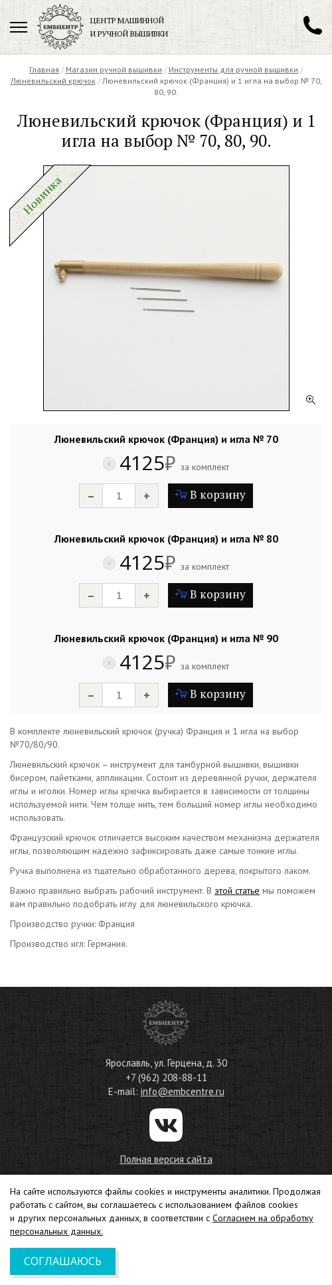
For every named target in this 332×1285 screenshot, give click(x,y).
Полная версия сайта (166, 1159)
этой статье (237, 891)
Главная (44, 69)
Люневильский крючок (53, 81)
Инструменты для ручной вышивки (233, 69)
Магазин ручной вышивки (114, 69)
